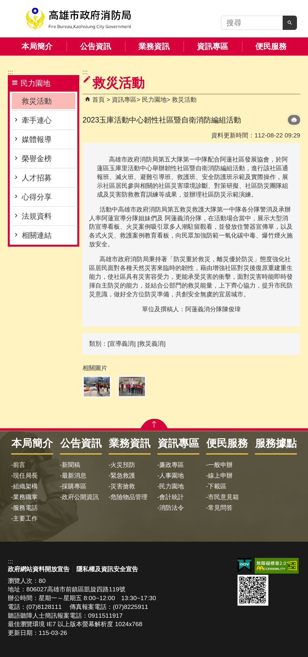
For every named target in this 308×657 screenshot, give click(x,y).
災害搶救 (122, 486)
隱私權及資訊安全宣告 (107, 569)
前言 (19, 464)
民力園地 (154, 99)
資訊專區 (212, 46)
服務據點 (276, 443)
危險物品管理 (129, 497)
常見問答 (220, 507)
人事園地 (171, 475)
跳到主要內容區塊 (3, 3)
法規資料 (37, 216)
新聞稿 (71, 464)
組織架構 (25, 486)
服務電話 (25, 507)
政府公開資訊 (80, 497)
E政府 (244, 565)
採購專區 (74, 486)
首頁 (98, 99)
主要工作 (25, 518)
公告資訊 (95, 46)
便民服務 (271, 46)
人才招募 (37, 178)
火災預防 (122, 464)
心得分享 (37, 197)
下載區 (217, 486)
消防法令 (171, 507)
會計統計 (171, 497)
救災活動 (37, 101)
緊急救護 (122, 475)
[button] (290, 23)
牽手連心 (37, 120)
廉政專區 (171, 464)
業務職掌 (25, 497)
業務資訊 (154, 46)
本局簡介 (37, 46)
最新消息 (74, 475)
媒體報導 (37, 139)
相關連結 (37, 235)
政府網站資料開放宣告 (39, 569)
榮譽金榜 (37, 158)
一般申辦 (220, 464)
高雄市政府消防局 (78, 19)
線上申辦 (220, 475)
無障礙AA (277, 565)
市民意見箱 (223, 497)
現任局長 (25, 475)
